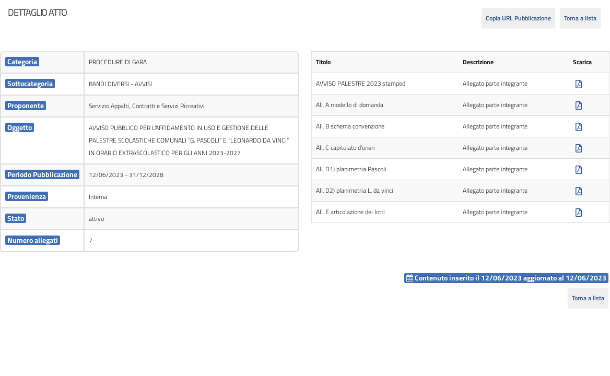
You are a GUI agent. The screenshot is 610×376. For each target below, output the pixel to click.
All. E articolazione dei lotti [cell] (350, 212)
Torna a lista (580, 18)
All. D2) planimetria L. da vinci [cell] (354, 190)
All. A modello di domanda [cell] (349, 105)
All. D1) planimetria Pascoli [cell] (351, 169)
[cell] (42, 62)
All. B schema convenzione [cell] (350, 126)
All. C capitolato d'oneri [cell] (345, 147)
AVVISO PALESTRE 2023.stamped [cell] (360, 83)
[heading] (37, 12)
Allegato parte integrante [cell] (495, 83)
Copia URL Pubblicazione (518, 18)
